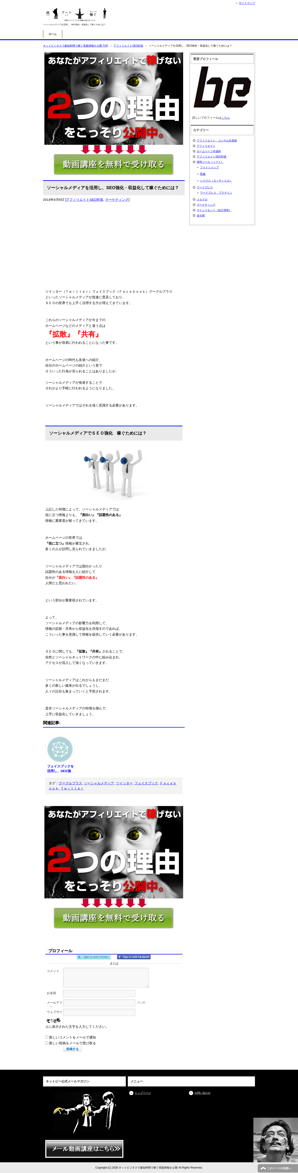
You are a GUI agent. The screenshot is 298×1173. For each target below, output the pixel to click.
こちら (225, 117)
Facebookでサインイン (134, 956)
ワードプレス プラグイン (216, 192)
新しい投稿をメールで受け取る (72, 1043)
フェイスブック (146, 783)
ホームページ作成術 (209, 151)
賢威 (202, 174)
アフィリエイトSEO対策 (84, 199)
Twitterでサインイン (93, 956)
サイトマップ (247, 3)
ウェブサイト (54, 1014)
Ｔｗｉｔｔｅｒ (72, 788)
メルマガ (202, 199)
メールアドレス (54, 1005)
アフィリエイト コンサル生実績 (217, 140)
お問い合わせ (203, 1092)
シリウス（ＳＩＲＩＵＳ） (216, 180)
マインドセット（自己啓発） (214, 210)
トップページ (143, 1092)
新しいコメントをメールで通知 (72, 1037)
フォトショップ (209, 167)
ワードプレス (205, 187)
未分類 (201, 215)
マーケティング (116, 199)
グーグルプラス (70, 783)
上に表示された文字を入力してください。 (77, 1026)
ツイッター (124, 783)
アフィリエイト (206, 145)
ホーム (53, 34)
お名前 (51, 993)
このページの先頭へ (279, 1168)
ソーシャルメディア (99, 783)
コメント (53, 971)
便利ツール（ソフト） (210, 162)
